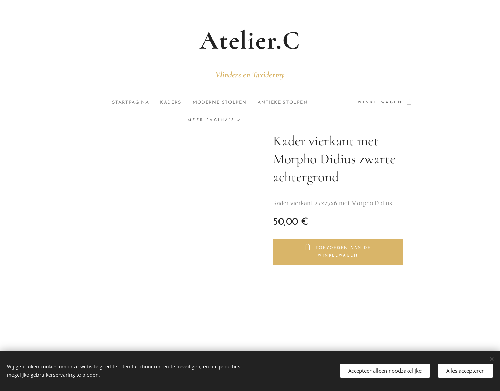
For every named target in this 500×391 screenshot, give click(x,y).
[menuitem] (128, 102)
